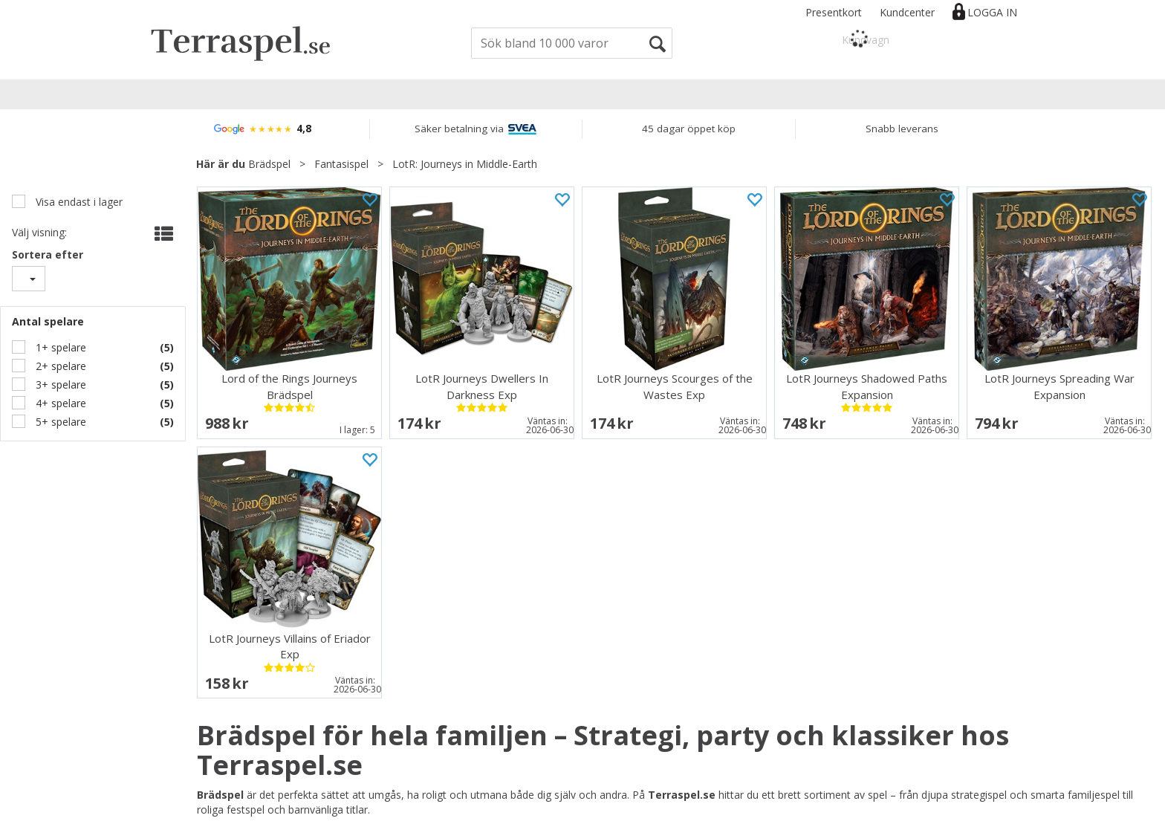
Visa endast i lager (78, 202)
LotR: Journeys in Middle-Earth (464, 164)
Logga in (992, 12)
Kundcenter (907, 12)
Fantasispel (341, 164)
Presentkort (833, 12)
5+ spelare (59, 422)
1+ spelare (59, 347)
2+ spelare (59, 366)
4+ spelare (59, 403)
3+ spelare (59, 384)
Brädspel (269, 164)
